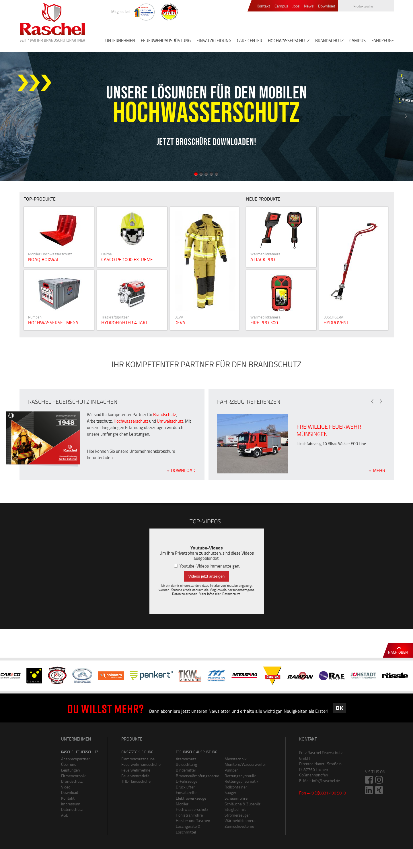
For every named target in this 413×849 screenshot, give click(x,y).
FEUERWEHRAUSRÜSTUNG (166, 40)
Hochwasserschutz (131, 421)
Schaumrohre (236, 798)
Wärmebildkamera (240, 820)
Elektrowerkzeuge (191, 798)
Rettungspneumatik (241, 781)
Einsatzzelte (186, 792)
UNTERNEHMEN (120, 40)
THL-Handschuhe (136, 781)
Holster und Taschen (193, 820)
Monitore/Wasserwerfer (245, 764)
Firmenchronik (73, 775)
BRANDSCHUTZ (329, 40)
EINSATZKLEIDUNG (213, 40)
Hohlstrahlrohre (189, 815)
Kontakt (263, 6)
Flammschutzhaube (138, 758)
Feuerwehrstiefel (135, 775)
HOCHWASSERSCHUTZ (288, 40)
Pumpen (232, 770)
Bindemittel (186, 770)
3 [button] (206, 174)
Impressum (70, 804)
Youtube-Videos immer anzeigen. (207, 566)
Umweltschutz (170, 421)
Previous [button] (7, 116)
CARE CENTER (249, 40)
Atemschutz (186, 758)
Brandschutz (164, 414)
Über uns (68, 764)
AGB (65, 815)
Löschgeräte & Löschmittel (188, 829)
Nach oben (398, 652)
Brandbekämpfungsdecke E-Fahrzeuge (196, 778)
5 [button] (216, 174)
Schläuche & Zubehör (242, 804)
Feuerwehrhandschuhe (141, 764)
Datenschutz (231, 593)
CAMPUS (357, 40)
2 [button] (201, 174)
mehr (379, 470)
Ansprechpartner (75, 758)
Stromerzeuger (237, 815)
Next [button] (406, 116)
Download (326, 6)
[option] (206, 116)
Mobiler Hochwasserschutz (192, 806)
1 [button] (196, 174)
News (309, 6)
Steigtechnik (235, 809)
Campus (281, 6)
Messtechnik (236, 758)
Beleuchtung (186, 764)
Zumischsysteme (239, 826)
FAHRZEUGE (382, 40)
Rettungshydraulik (240, 775)
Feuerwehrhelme (135, 770)
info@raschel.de (326, 780)
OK (339, 708)
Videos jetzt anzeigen (206, 576)
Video (65, 787)
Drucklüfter (185, 787)
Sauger (230, 792)
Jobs (296, 6)
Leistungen (70, 770)
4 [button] (211, 174)
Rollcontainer (236, 787)
